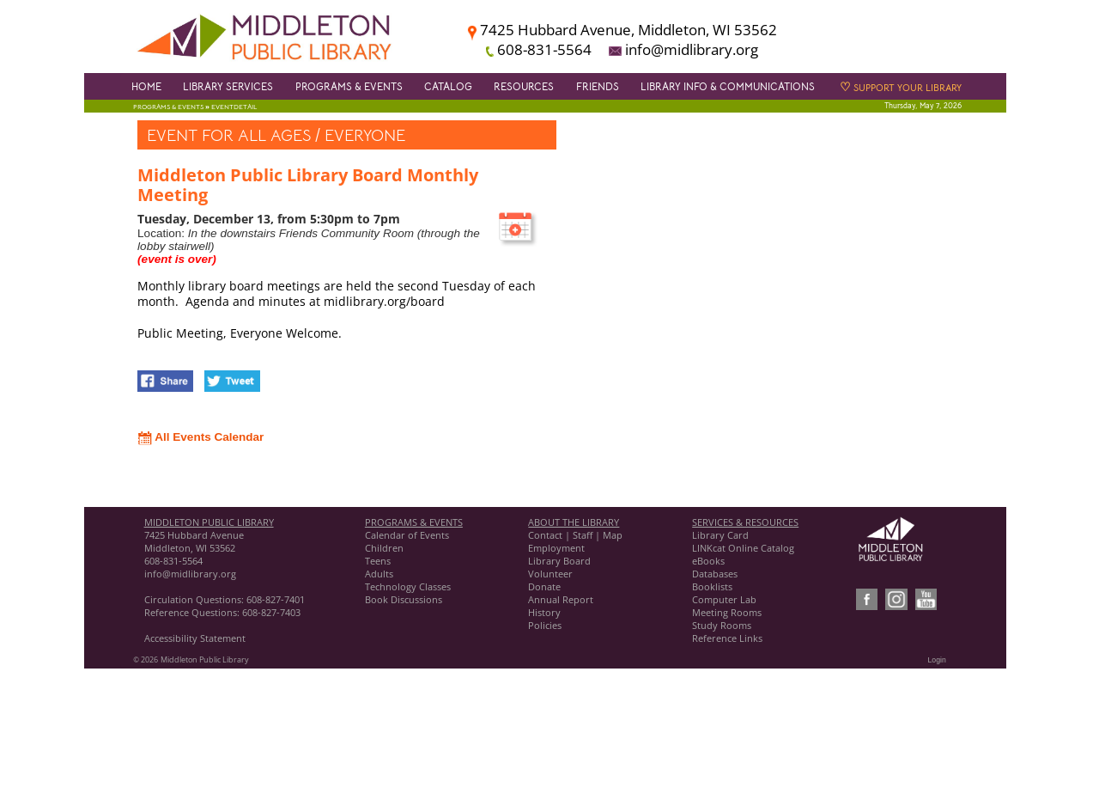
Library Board (559, 560)
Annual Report (560, 599)
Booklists (712, 586)
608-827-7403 (271, 612)
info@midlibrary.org (190, 573)
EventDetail (234, 106)
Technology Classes (408, 586)
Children (384, 547)
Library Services (228, 87)
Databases (715, 573)
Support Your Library (901, 88)
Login (937, 660)
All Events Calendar (200, 436)
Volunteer (550, 573)
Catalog (448, 87)
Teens (378, 560)
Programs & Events (349, 87)
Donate (544, 586)
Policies (545, 625)
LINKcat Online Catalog (743, 547)
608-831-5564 (173, 560)
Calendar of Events (407, 534)
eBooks (708, 560)
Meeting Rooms (727, 612)
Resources (524, 87)
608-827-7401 (275, 599)
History (544, 612)
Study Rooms (721, 625)
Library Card (720, 534)
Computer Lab (724, 599)
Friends (597, 87)
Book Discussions (405, 599)
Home (146, 87)
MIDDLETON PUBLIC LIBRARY (209, 522)
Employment (556, 547)
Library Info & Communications (728, 87)
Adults (379, 573)
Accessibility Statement (195, 638)
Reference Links (727, 638)
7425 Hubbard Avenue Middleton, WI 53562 (194, 541)
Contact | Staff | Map (575, 534)
